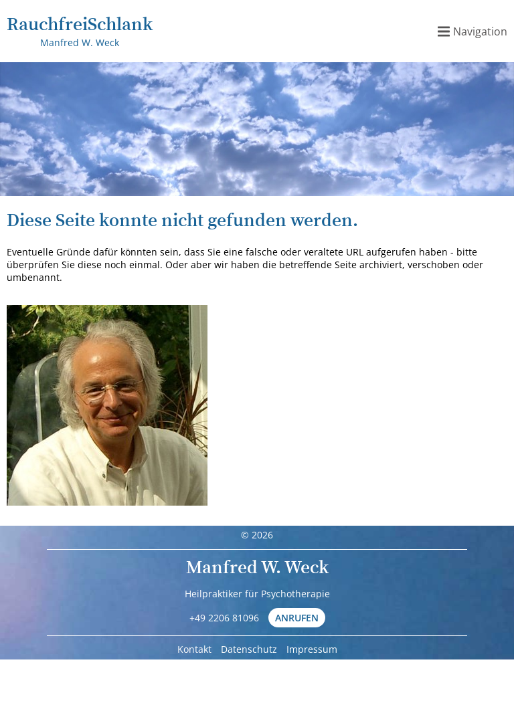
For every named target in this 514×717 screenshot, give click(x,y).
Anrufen (297, 617)
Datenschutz (249, 649)
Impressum (311, 649)
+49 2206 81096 (224, 617)
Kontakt (194, 649)
